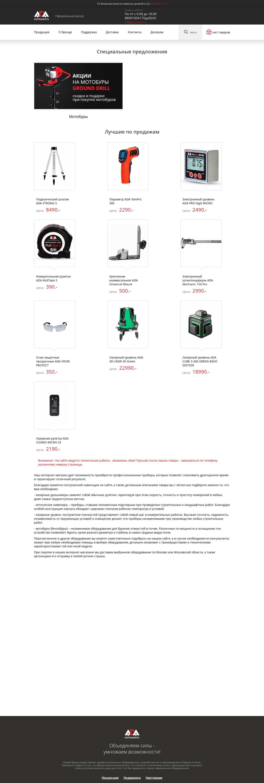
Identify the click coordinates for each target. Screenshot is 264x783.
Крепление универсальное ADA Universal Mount (123, 280)
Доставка (112, 32)
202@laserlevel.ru (135, 22)
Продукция (42, 32)
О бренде (65, 32)
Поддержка (89, 32)
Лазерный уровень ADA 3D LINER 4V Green (126, 359)
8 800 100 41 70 (159, 3)
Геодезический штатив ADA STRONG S (52, 201)
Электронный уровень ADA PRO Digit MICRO (198, 201)
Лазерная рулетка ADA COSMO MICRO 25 (52, 440)
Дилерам (157, 32)
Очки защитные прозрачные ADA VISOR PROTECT (53, 361)
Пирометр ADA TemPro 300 (125, 201)
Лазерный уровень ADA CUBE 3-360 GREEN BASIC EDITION (200, 361)
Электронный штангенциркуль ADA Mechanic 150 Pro (198, 280)
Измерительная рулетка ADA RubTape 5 (53, 278)
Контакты (134, 32)
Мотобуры (78, 116)
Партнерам (154, 778)
